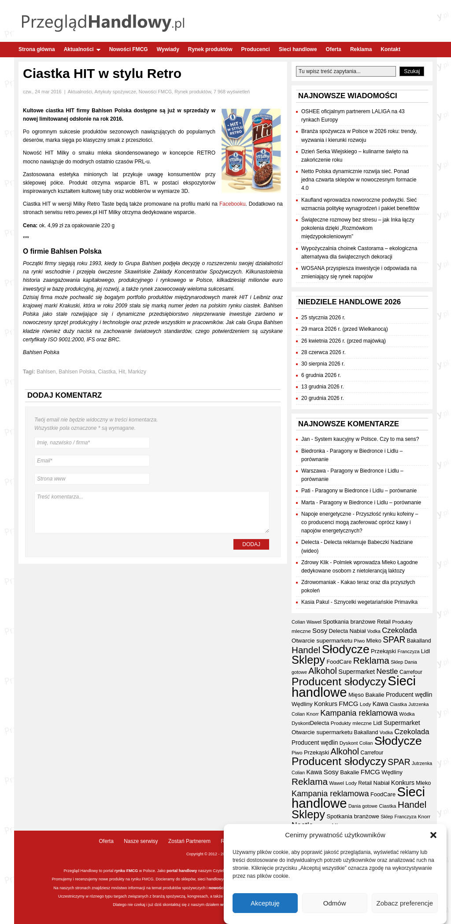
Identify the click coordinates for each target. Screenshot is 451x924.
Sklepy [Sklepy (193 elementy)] (308, 660)
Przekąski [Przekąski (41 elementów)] (383, 651)
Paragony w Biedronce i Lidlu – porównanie (366, 491)
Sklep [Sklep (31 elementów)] (397, 662)
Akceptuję (265, 903)
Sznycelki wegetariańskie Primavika (376, 602)
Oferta (333, 49)
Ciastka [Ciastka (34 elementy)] (398, 704)
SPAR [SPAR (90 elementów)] (394, 639)
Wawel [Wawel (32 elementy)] (314, 622)
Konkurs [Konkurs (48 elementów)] (325, 703)
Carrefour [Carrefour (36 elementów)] (410, 672)
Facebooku (232, 204)
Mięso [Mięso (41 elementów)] (356, 694)
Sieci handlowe (298, 49)
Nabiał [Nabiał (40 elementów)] (357, 631)
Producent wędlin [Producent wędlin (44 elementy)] (409, 694)
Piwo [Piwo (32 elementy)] (359, 640)
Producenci (255, 49)
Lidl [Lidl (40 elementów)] (425, 651)
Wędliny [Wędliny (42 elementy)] (302, 704)
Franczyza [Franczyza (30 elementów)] (409, 651)
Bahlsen (46, 372)
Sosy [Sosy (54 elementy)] (319, 630)
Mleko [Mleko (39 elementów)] (373, 640)
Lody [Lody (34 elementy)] (365, 704)
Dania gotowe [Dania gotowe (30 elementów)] (362, 806)
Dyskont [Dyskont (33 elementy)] (301, 723)
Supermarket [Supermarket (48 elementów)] (356, 671)
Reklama (361, 49)
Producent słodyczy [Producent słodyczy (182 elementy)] (339, 681)
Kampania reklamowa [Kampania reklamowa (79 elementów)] (359, 712)
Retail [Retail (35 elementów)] (384, 622)
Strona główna (36, 49)
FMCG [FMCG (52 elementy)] (348, 703)
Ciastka (107, 372)
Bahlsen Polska (77, 372)
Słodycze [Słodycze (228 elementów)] (346, 649)
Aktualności (82, 49)
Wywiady (168, 49)
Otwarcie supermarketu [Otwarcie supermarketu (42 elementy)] (322, 640)
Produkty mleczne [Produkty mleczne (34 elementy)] (351, 723)
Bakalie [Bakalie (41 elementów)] (374, 694)
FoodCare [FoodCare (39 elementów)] (338, 661)
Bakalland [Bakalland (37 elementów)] (419, 641)
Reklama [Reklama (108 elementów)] (371, 660)
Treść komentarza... (152, 512)
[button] (433, 835)
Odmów (334, 903)
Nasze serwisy (141, 841)
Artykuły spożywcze (115, 91)
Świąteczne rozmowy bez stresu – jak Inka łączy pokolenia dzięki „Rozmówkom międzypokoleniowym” (357, 228)
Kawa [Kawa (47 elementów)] (380, 703)
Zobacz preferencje (405, 903)
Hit (121, 372)
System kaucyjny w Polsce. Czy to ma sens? (366, 439)
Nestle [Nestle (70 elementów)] (387, 671)
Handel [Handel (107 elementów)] (306, 650)
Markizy (137, 372)
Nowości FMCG (128, 49)
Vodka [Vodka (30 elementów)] (374, 631)
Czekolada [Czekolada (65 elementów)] (399, 630)
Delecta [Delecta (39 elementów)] (338, 631)
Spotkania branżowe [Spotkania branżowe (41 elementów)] (349, 621)
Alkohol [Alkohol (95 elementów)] (322, 671)
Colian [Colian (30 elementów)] (298, 622)
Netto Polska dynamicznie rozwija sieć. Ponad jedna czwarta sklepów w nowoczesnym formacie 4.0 (358, 179)
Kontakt (390, 49)
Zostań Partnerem (189, 841)
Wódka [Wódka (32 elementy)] (406, 714)
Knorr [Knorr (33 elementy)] (313, 714)
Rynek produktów (210, 49)
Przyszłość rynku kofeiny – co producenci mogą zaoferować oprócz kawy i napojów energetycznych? (359, 522)
